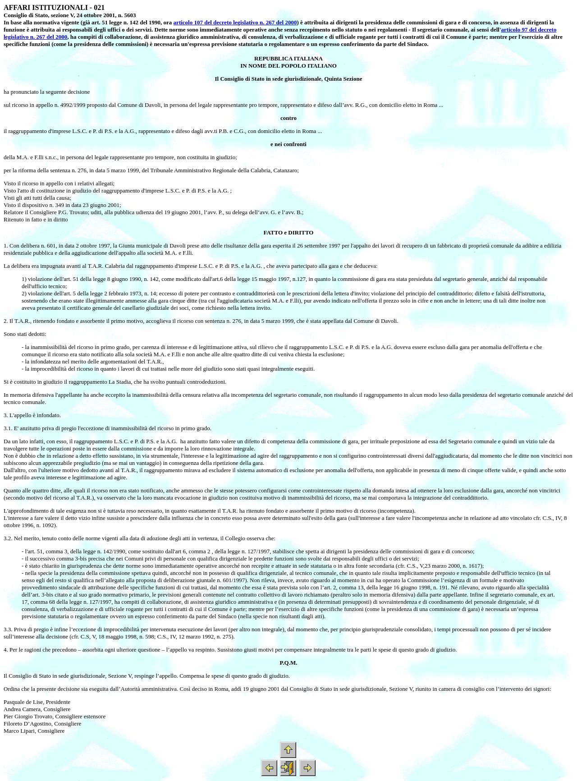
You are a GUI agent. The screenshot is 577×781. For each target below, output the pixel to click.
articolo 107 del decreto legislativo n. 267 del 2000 (235, 22)
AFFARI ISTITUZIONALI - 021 (54, 7)
